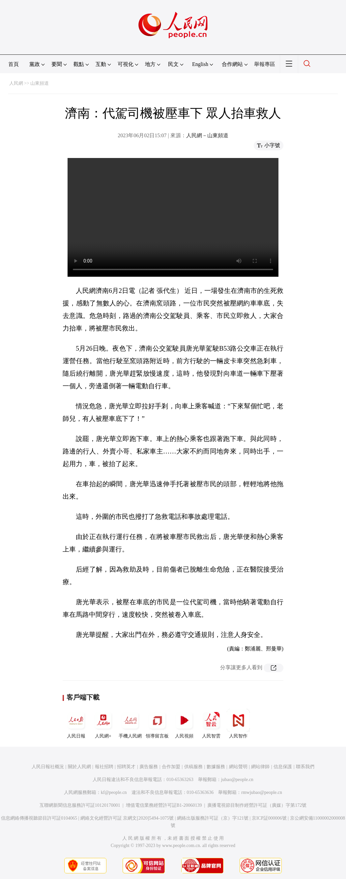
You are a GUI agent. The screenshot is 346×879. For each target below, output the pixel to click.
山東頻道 (39, 83)
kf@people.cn (114, 792)
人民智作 (238, 723)
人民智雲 (211, 723)
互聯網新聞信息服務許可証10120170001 (80, 805)
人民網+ (103, 723)
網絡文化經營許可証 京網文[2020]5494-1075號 (127, 818)
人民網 (16, 83)
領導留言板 (157, 723)
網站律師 (260, 766)
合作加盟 (171, 766)
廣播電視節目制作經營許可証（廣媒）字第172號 (256, 805)
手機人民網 (130, 723)
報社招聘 (104, 766)
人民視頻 (184, 723)
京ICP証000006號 (269, 818)
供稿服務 (193, 766)
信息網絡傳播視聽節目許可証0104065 (39, 818)
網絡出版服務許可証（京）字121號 (212, 818)
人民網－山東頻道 (207, 135)
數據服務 (216, 766)
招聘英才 (126, 766)
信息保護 (283, 766)
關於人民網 (79, 766)
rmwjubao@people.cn (261, 792)
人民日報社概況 (48, 766)
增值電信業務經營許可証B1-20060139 (164, 805)
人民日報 (76, 723)
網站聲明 (238, 766)
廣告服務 (148, 766)
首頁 (13, 64)
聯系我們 (305, 766)
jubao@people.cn (237, 779)
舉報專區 (264, 64)
